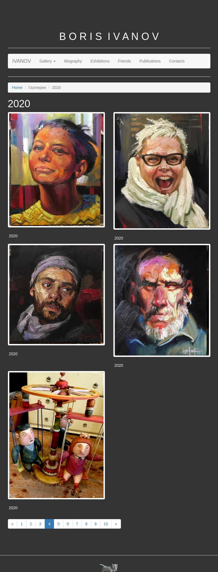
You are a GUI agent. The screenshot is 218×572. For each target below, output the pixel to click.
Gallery (47, 61)
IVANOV (21, 61)
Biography (73, 61)
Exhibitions (99, 61)
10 (106, 524)
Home (17, 87)
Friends (124, 61)
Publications (150, 61)
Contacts (177, 61)
